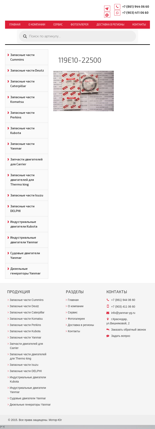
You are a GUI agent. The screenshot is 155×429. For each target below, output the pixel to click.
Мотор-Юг (55, 420)
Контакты (139, 24)
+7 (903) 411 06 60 (135, 12)
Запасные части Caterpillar (22, 83)
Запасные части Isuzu (26, 195)
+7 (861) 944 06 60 (135, 6)
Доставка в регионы (110, 24)
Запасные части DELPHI (22, 208)
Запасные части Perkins (22, 115)
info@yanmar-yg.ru (123, 312)
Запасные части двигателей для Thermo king (22, 179)
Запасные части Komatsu (22, 99)
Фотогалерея (79, 24)
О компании (36, 24)
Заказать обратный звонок (128, 329)
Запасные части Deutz (27, 70)
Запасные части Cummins (22, 57)
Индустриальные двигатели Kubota (23, 224)
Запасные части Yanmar (22, 146)
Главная (14, 24)
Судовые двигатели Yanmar (25, 255)
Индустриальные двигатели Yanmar (24, 240)
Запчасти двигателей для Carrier (26, 161)
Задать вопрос (120, 335)
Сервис (58, 24)
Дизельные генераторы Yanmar (25, 271)
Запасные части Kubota (22, 130)
